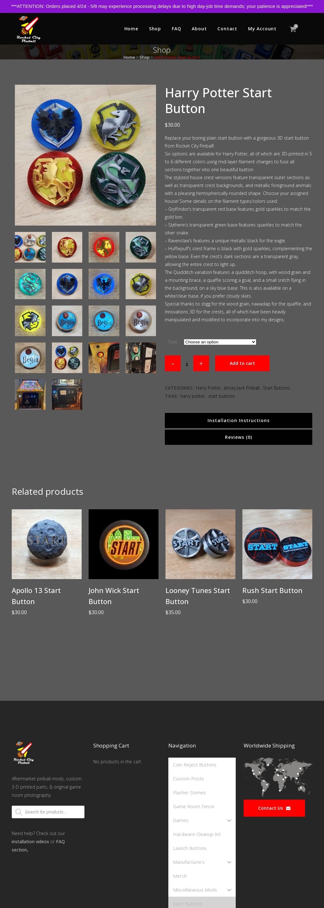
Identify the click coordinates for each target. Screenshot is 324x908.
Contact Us (274, 808)
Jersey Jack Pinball (241, 388)
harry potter (192, 396)
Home (129, 57)
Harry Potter (208, 388)
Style (173, 342)
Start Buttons (276, 388)
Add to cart (242, 363)
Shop (145, 57)
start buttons (221, 396)
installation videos (30, 841)
